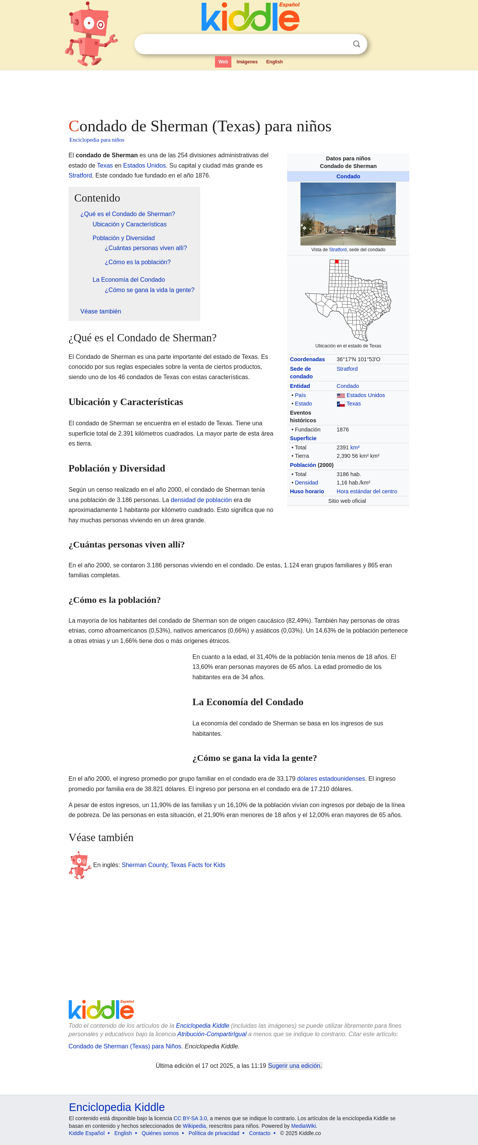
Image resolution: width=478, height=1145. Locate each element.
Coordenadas (307, 359)
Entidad (300, 386)
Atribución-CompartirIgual (212, 1034)
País (300, 395)
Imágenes (247, 62)
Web (223, 62)
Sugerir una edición (294, 1066)
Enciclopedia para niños (96, 140)
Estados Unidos (366, 395)
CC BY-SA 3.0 (190, 1118)
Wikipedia (194, 1126)
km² (355, 447)
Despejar (340, 44)
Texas (354, 404)
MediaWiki (303, 1126)
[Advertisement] (239, 92)
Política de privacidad (214, 1133)
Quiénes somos (160, 1133)
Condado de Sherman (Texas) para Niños (125, 1046)
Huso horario (307, 491)
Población (303, 465)
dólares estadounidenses (331, 778)
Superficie (303, 438)
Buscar (356, 44)
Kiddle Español (87, 1133)
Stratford (338, 249)
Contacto (259, 1133)
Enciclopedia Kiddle (202, 1025)
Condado (348, 176)
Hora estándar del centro (367, 491)
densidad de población (201, 500)
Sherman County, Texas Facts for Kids (174, 865)
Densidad (306, 483)
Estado (303, 404)
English (274, 62)
